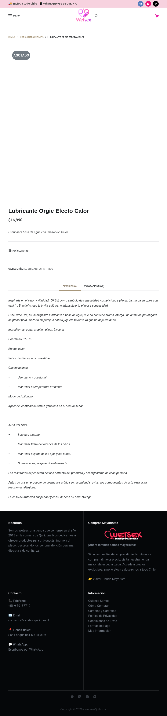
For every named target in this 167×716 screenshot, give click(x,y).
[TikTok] (156, 4)
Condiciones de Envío (102, 621)
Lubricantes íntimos (38, 268)
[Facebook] (140, 4)
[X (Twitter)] (79, 696)
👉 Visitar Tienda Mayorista (106, 579)
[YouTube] (94, 696)
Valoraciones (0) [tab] (94, 286)
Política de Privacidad (102, 616)
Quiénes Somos (98, 601)
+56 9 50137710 (19, 606)
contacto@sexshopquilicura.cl (28, 620)
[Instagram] (148, 4)
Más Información (99, 631)
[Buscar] (96, 15)
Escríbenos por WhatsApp (25, 649)
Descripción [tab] (70, 286)
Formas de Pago (99, 626)
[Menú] (14, 16)
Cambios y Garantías (102, 611)
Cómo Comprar (98, 606)
